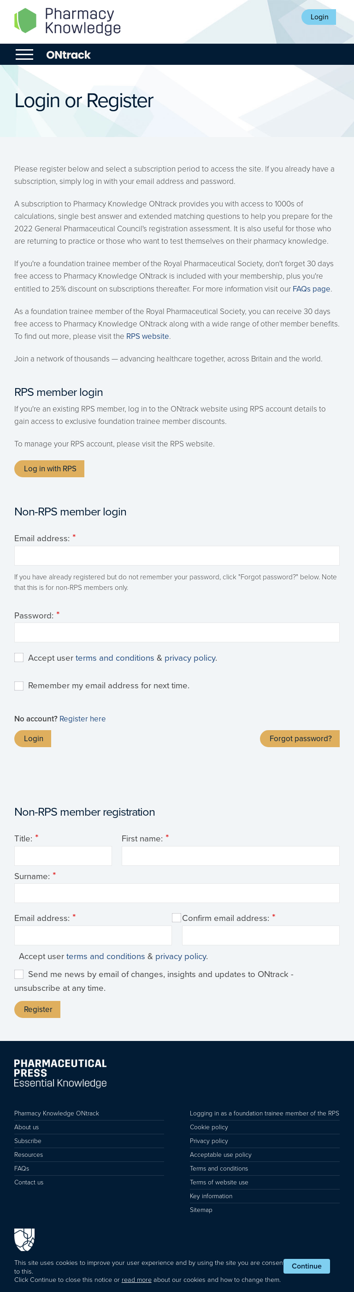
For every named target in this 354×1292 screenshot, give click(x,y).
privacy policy (190, 658)
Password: (33, 616)
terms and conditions (115, 658)
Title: (23, 839)
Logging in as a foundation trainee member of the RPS (264, 1113)
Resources (28, 1155)
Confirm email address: (225, 918)
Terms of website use (219, 1182)
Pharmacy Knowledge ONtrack (56, 1113)
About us (26, 1127)
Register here (82, 719)
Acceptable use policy (221, 1155)
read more (137, 1280)
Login (320, 17)
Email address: (42, 538)
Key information (211, 1196)
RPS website (147, 336)
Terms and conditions (219, 1168)
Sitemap (201, 1210)
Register (38, 1009)
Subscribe (27, 1141)
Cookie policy (209, 1127)
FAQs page (311, 289)
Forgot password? (301, 738)
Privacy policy (209, 1141)
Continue (307, 1266)
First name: (142, 839)
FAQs (21, 1168)
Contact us (28, 1182)
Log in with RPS (50, 469)
